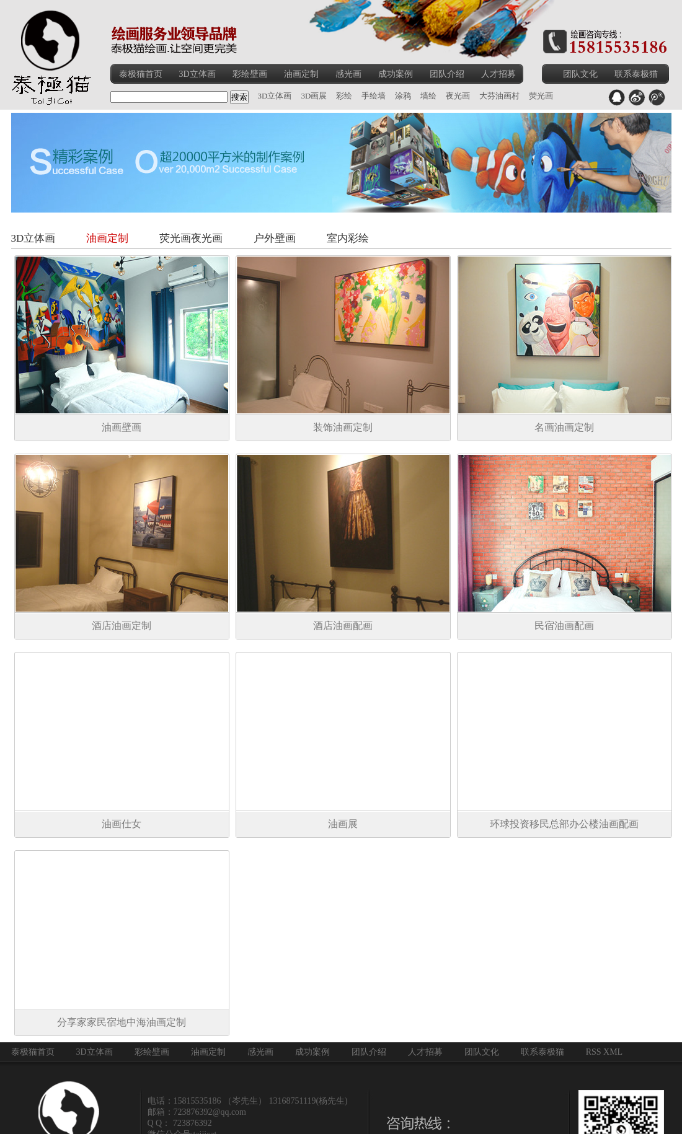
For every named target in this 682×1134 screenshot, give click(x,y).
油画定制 (301, 74)
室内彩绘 (348, 238)
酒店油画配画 (343, 625)
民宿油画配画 (564, 625)
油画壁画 (121, 427)
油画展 (343, 824)
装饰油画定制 (343, 427)
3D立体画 (197, 74)
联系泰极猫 (636, 74)
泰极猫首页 (140, 74)
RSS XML (604, 1052)
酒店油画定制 (121, 625)
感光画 (348, 74)
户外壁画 (275, 238)
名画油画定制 (564, 427)
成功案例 (395, 74)
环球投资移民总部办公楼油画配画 (564, 824)
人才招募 (498, 74)
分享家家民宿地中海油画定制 (121, 1022)
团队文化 (580, 74)
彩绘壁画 (249, 74)
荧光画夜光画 (191, 238)
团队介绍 (447, 74)
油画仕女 (121, 824)
